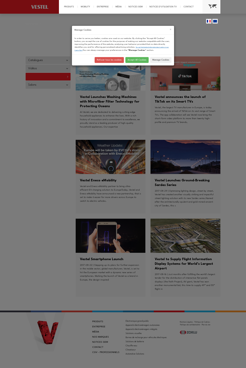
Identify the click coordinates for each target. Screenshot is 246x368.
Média (118, 7)
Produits (69, 7)
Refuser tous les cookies (109, 60)
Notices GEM (135, 7)
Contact (188, 7)
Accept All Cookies (137, 60)
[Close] (171, 30)
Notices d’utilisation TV (163, 7)
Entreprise (103, 7)
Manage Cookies (160, 60)
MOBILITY (85, 7)
